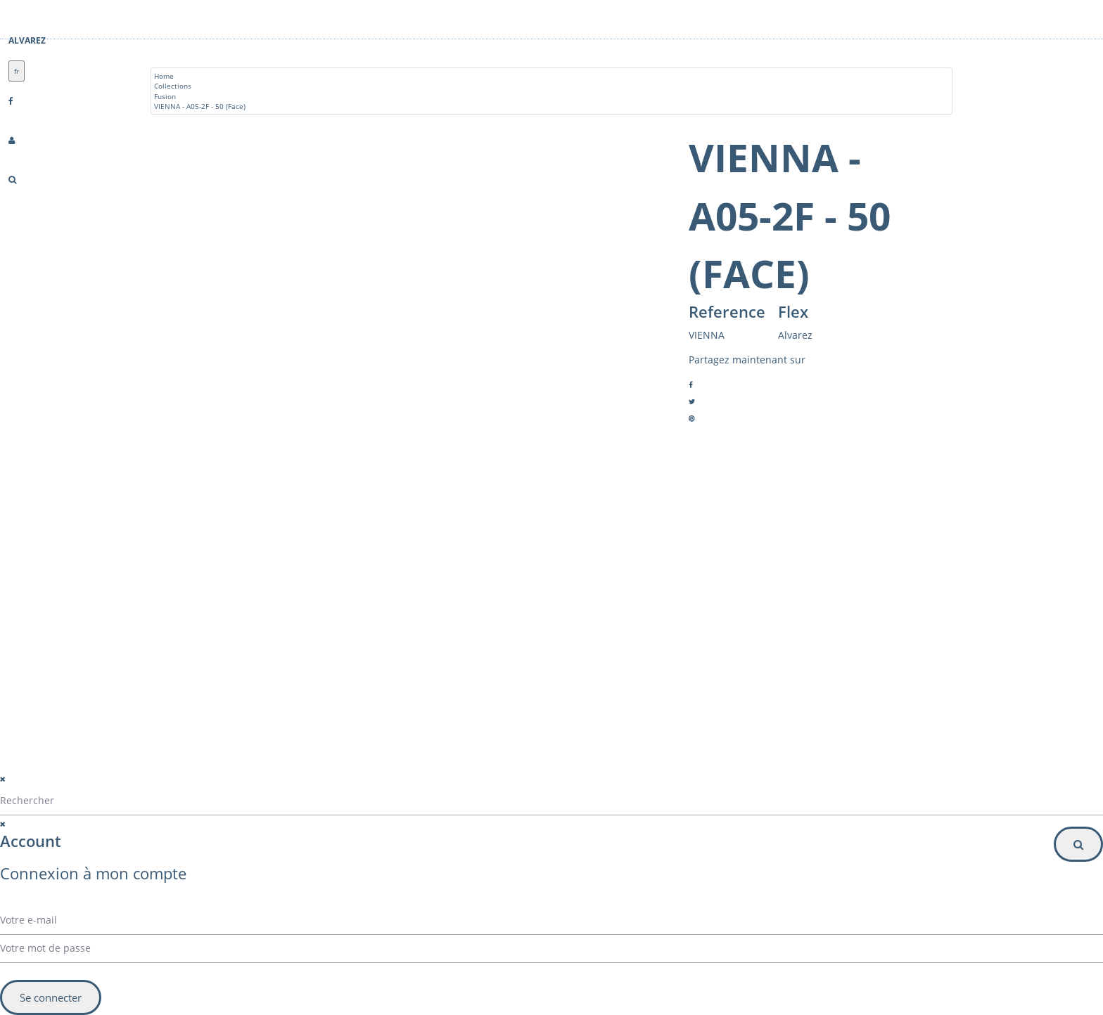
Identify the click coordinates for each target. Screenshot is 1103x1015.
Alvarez (27, 40)
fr (16, 71)
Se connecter (51, 997)
